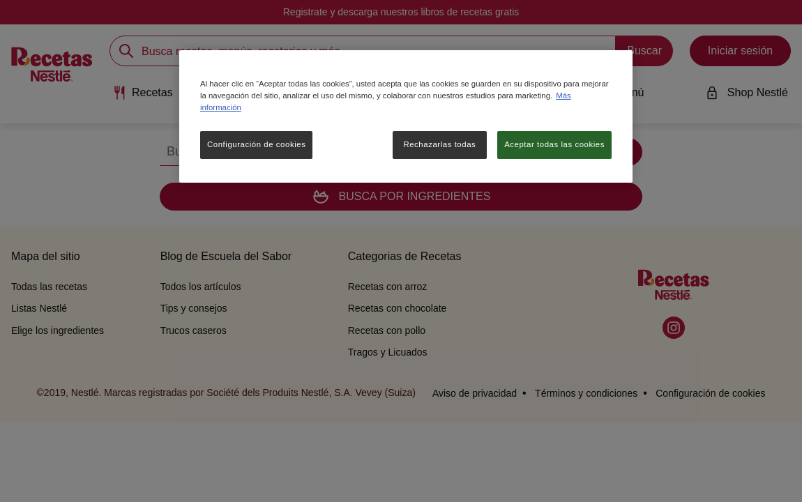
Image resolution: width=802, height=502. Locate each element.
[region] (406, 116)
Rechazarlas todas (439, 144)
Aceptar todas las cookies (554, 144)
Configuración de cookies (256, 144)
